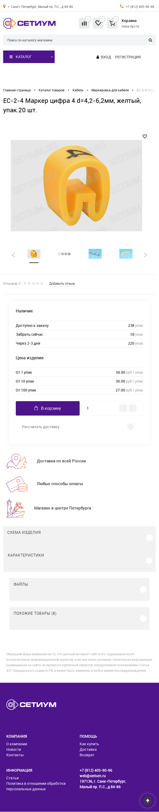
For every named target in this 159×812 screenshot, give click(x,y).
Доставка (88, 749)
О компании (16, 744)
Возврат (87, 755)
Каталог (20, 57)
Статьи (12, 778)
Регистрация (128, 56)
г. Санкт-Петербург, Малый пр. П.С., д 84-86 (40, 6)
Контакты (15, 755)
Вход (106, 56)
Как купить (89, 744)
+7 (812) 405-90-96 (140, 6)
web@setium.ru (93, 776)
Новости (13, 749)
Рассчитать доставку (40, 426)
